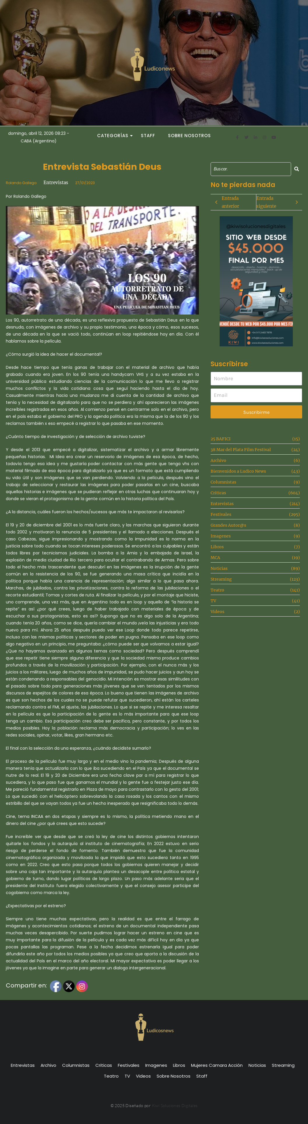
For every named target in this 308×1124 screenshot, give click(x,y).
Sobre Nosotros (189, 135)
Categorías (114, 135)
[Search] (251, 169)
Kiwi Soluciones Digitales (175, 1105)
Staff (148, 135)
